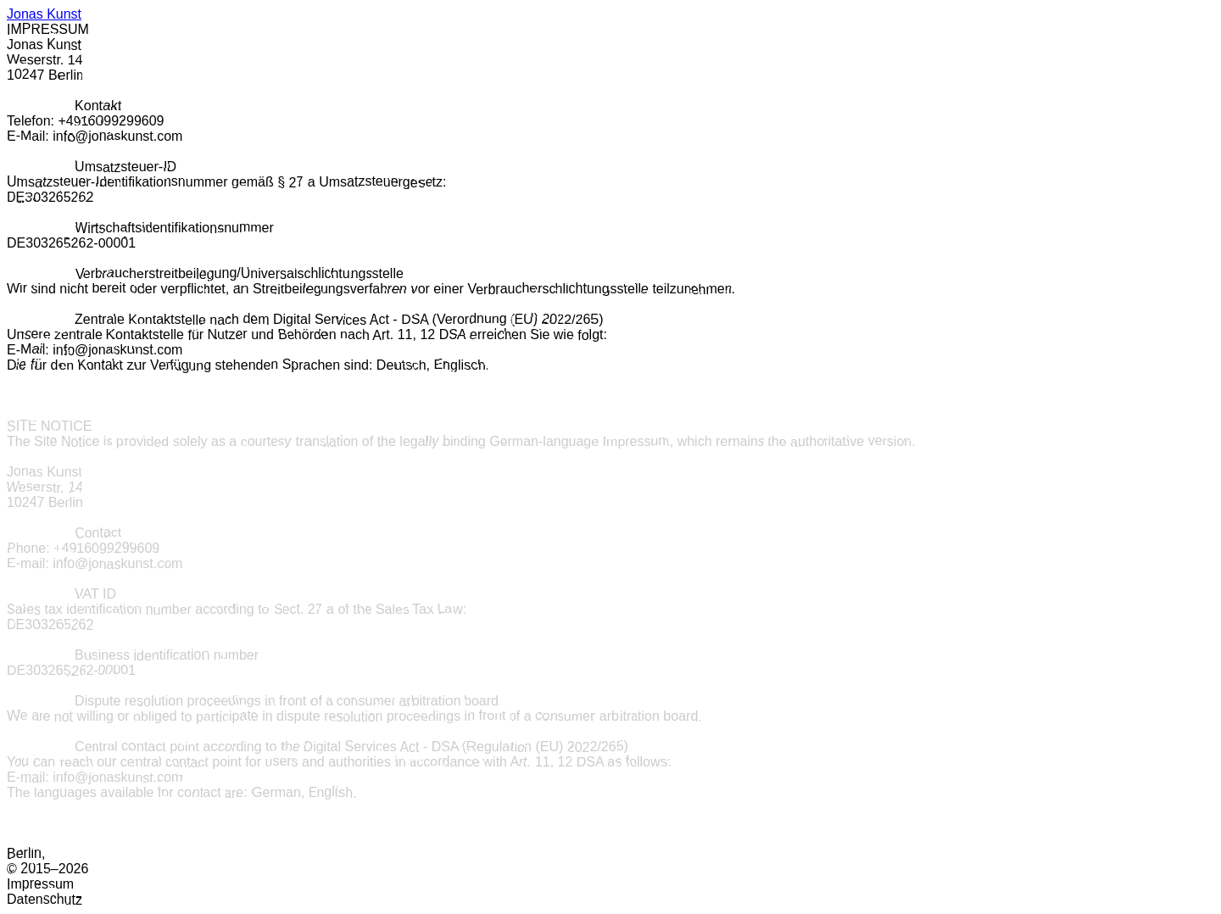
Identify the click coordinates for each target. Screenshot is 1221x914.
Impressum (40, 884)
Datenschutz (44, 899)
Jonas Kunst (44, 14)
